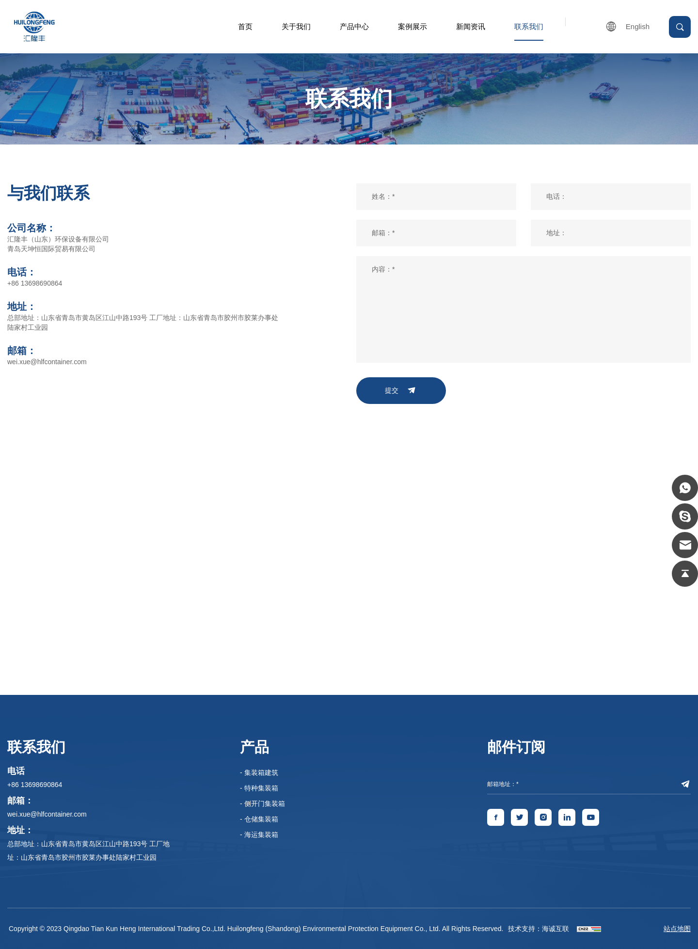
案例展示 (412, 26)
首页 (245, 26)
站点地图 (677, 929)
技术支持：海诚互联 (538, 929)
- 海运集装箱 (259, 834)
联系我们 (528, 26)
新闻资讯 (470, 26)
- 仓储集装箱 (259, 819)
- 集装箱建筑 (259, 772)
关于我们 (296, 26)
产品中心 (354, 26)
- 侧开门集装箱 (262, 803)
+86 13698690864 (34, 283)
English (638, 26)
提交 (391, 390)
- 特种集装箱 (259, 788)
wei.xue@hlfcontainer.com (47, 362)
